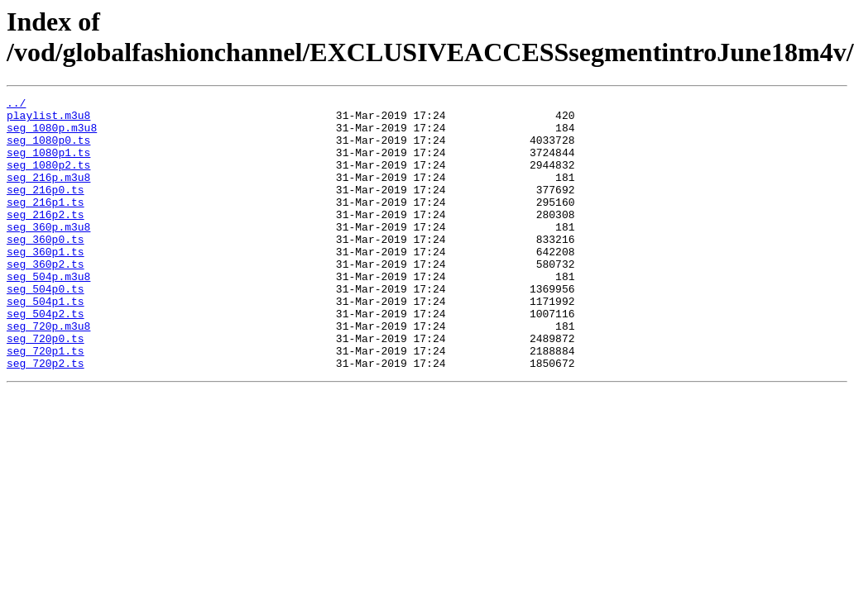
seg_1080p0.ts (48, 149)
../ (16, 105)
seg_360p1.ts (45, 283)
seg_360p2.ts (45, 298)
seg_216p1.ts (45, 224)
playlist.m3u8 (48, 119)
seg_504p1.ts (45, 343)
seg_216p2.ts (45, 238)
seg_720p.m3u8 (48, 372)
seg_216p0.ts (45, 209)
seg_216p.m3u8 (48, 194)
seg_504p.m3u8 (48, 313)
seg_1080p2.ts (48, 179)
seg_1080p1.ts (48, 164)
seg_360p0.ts (45, 268)
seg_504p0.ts (45, 328)
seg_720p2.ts (45, 417)
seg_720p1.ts (45, 402)
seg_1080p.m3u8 (52, 134)
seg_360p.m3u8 (48, 253)
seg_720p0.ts (45, 387)
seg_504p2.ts (45, 357)
